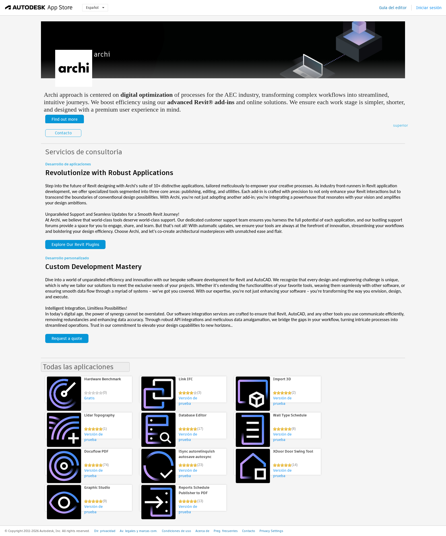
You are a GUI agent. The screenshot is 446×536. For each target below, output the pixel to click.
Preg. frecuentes (226, 531)
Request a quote (66, 338)
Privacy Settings (271, 531)
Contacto (63, 133)
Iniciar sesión (428, 8)
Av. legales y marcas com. (139, 531)
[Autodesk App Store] (39, 7)
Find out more (64, 119)
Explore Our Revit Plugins (75, 244)
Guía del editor (393, 8)
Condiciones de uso (176, 531)
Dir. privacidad (104, 531)
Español (95, 7)
